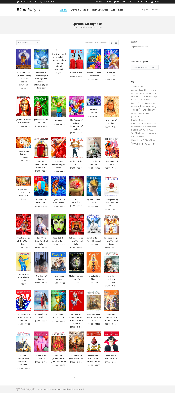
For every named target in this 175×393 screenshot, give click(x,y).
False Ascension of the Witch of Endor (76, 241)
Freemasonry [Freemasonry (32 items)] (148, 106)
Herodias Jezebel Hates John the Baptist (59, 358)
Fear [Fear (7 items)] (147, 100)
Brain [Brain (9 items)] (142, 93)
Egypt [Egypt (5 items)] (155, 96)
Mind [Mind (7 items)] (154, 123)
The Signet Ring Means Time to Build (111, 202)
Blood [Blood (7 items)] (146, 90)
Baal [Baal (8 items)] (150, 87)
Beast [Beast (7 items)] (141, 90)
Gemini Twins (76, 72)
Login (155, 2)
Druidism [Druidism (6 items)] (134, 96)
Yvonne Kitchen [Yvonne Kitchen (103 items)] (144, 143)
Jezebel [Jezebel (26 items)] (135, 116)
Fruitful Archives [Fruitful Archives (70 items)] (143, 109)
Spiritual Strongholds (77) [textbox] (143, 67)
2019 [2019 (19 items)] (134, 86)
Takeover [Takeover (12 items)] (141, 136)
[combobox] (145, 67)
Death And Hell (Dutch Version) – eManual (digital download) (24, 78)
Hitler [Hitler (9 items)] (140, 113)
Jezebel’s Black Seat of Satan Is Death (94, 317)
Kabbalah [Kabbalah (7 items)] (143, 117)
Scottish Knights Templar (111, 279)
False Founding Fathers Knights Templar (24, 317)
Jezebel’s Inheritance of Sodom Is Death (111, 317)
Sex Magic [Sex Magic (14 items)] (136, 133)
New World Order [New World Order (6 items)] (149, 127)
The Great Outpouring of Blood (58, 164)
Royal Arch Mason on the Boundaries (41, 164)
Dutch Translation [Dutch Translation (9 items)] (146, 96)
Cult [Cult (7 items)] (146, 93)
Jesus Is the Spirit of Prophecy (24, 154)
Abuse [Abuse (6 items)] (146, 87)
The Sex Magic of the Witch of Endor (24, 241)
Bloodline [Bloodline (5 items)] (153, 90)
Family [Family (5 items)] (143, 100)
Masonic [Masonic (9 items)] (147, 123)
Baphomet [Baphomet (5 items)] (134, 90)
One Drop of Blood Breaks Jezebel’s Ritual (93, 358)
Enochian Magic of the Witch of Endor (111, 241)
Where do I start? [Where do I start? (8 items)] (137, 140)
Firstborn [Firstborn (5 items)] (154, 103)
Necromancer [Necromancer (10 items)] (136, 126)
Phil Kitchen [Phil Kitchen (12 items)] (136, 129)
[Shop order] (28, 42)
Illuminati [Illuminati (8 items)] (146, 113)
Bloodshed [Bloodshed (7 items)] (135, 93)
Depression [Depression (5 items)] (153, 93)
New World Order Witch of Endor (41, 241)
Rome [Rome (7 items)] (151, 130)
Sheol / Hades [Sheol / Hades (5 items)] (151, 133)
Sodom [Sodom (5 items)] (133, 137)
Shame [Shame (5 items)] (144, 133)
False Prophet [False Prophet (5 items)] (135, 100)
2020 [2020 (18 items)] (140, 86)
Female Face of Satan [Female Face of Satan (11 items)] (140, 103)
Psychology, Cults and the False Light (24, 192)
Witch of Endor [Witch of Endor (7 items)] (150, 140)
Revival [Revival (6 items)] (145, 130)
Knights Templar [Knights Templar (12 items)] (138, 120)
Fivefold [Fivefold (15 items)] (135, 106)
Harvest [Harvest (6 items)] (134, 113)
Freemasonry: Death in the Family (24, 277)
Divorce (58, 120)
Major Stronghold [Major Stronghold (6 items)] (137, 123)
